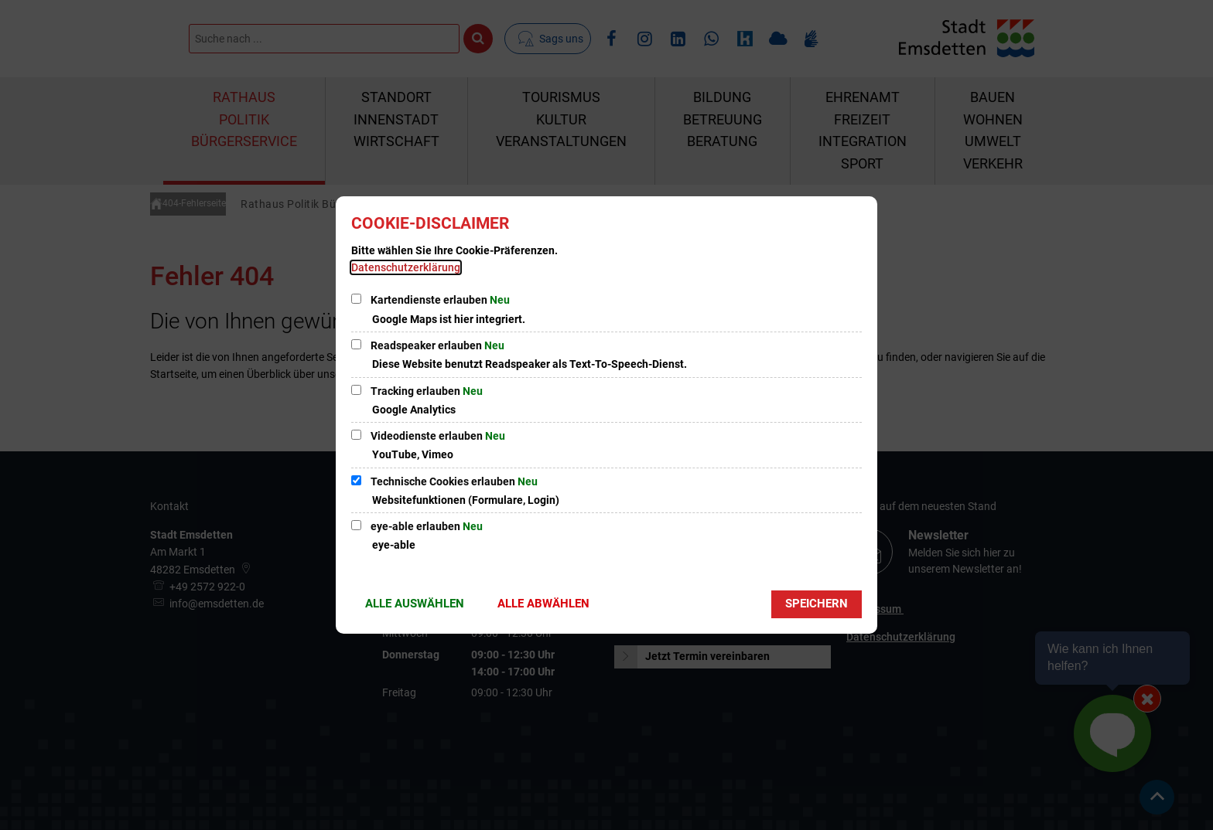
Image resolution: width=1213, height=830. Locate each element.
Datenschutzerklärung (405, 267)
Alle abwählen (543, 604)
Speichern (816, 604)
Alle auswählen (414, 604)
